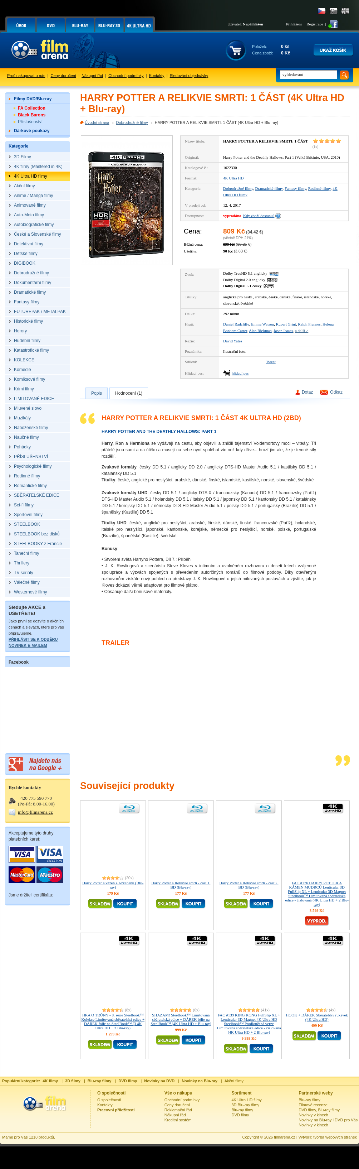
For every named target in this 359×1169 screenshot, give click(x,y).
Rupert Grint (286, 324)
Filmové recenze (313, 1105)
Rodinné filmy (319, 188)
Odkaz (336, 392)
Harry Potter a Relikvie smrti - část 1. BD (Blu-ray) (180, 885)
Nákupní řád (92, 75)
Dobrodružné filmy (132, 122)
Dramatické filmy (268, 188)
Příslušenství (30, 121)
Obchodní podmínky (125, 75)
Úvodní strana (97, 122)
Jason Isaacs (283, 330)
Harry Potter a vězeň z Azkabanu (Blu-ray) (112, 885)
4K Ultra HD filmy (247, 1100)
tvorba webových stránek (335, 1137)
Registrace (314, 24)
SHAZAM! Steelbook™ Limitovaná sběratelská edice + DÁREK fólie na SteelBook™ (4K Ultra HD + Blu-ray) (181, 1019)
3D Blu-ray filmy (246, 1105)
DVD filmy (240, 1115)
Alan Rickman (260, 330)
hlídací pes (240, 373)
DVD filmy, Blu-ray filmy (319, 1110)
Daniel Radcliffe (236, 324)
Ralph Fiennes (309, 324)
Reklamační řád (178, 1110)
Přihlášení (294, 24)
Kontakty (156, 75)
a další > (301, 330)
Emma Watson (262, 324)
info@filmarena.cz (35, 812)
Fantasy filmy (295, 188)
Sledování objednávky (189, 75)
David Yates (232, 341)
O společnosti (109, 1100)
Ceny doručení (64, 75)
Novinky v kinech (313, 1115)
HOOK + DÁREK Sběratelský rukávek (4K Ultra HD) (317, 1017)
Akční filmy (234, 1081)
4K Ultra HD (233, 178)
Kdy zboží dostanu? (258, 215)
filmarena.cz (284, 1137)
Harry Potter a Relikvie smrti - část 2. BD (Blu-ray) (249, 885)
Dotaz (307, 392)
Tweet (271, 362)
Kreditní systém (178, 1120)
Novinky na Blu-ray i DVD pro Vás (328, 1120)
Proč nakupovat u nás (26, 75)
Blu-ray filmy (243, 1110)
